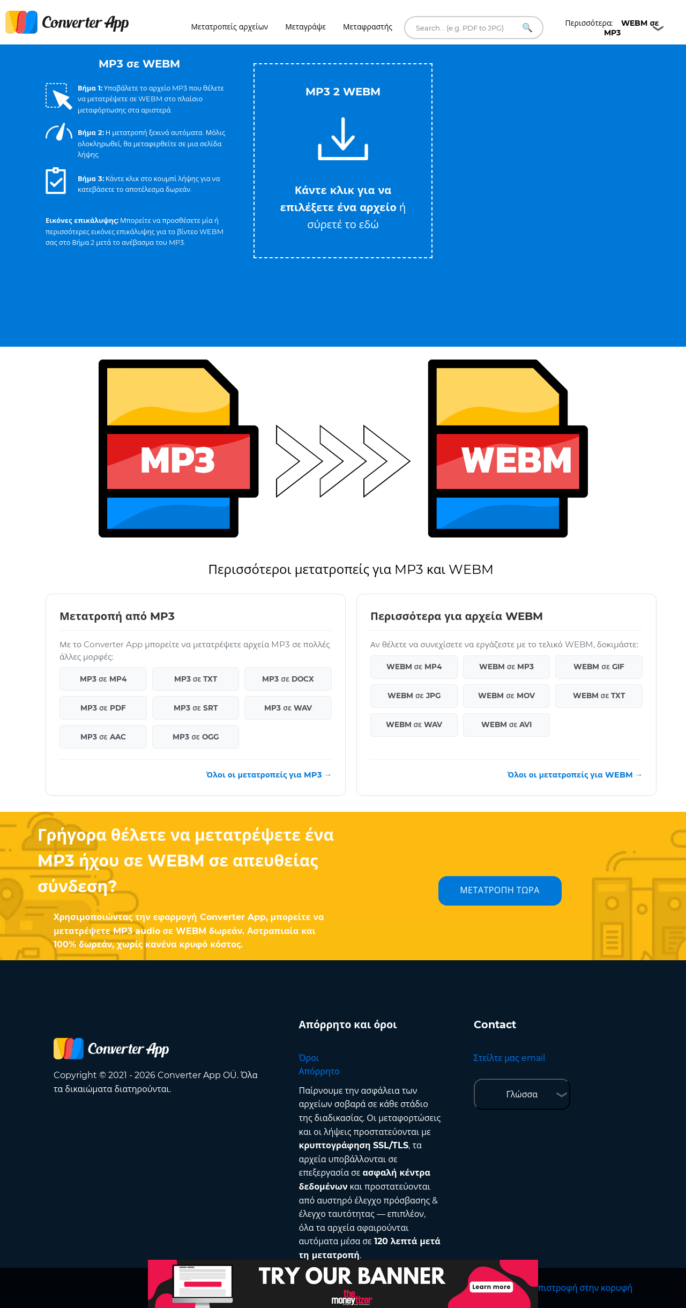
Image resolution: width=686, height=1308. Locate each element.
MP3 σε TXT (196, 679)
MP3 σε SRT (196, 708)
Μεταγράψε (305, 27)
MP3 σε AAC (103, 737)
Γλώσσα (522, 1094)
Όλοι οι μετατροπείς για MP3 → (269, 775)
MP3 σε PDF (103, 708)
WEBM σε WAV (414, 724)
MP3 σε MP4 (103, 679)
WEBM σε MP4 (414, 666)
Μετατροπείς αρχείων (230, 27)
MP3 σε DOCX (288, 679)
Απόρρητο (319, 1071)
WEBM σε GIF (598, 666)
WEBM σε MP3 (506, 666)
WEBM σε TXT (599, 695)
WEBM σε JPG (414, 695)
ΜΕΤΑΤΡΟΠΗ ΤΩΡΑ (500, 890)
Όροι (309, 1058)
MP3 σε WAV (288, 708)
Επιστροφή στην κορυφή (582, 1288)
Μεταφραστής (367, 27)
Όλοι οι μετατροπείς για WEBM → (575, 775)
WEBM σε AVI (506, 724)
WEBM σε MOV (506, 695)
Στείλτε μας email (509, 1058)
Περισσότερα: (612, 28)
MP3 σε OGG (196, 737)
